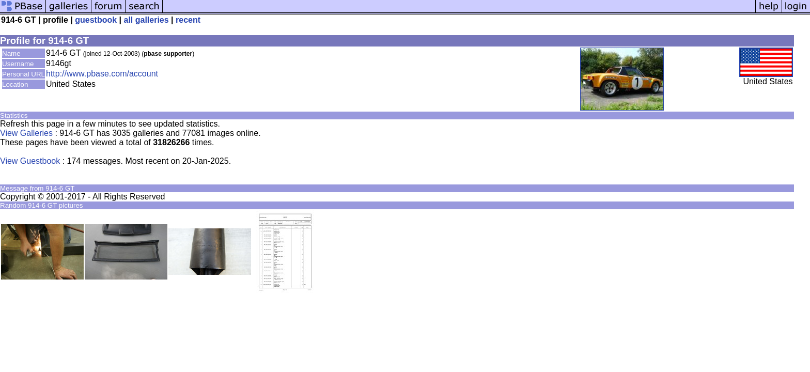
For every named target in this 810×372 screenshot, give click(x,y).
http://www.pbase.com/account (102, 73)
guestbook (96, 20)
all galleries (145, 20)
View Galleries (26, 133)
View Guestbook (30, 161)
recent (188, 20)
